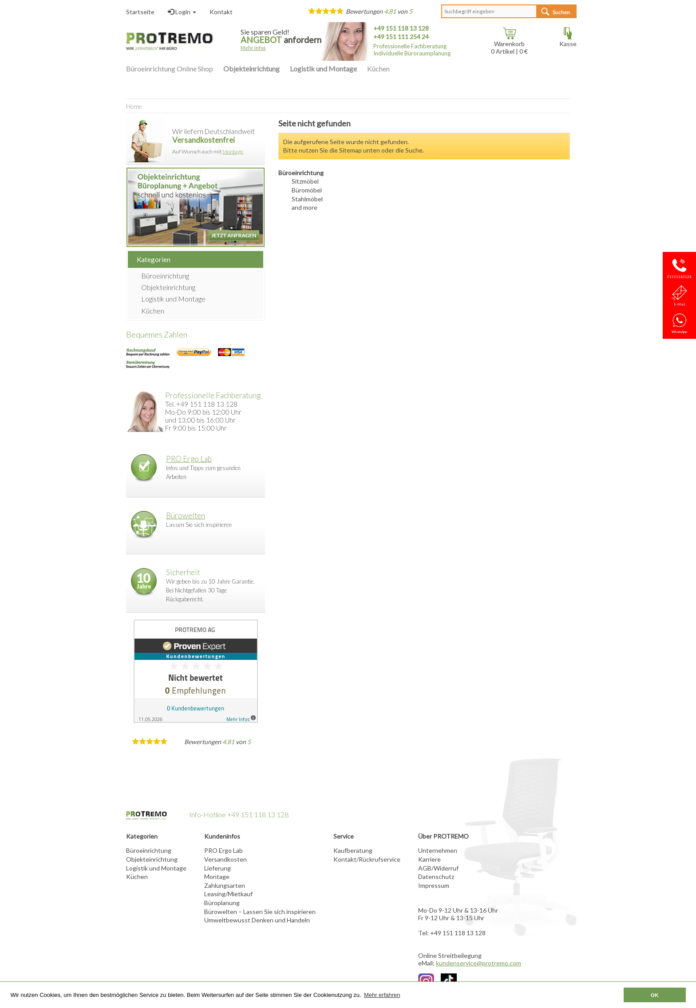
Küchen (378, 68)
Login (182, 12)
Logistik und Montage (323, 68)
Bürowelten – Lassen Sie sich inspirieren (260, 911)
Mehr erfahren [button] (382, 995)
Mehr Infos (253, 48)
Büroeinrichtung (165, 275)
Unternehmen (437, 850)
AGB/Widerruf (438, 868)
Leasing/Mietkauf (228, 894)
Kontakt (221, 12)
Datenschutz (436, 876)
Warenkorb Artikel (508, 44)
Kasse (568, 40)
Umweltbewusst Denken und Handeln (257, 920)
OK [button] (655, 995)
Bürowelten (185, 515)
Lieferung (217, 868)
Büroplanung (222, 902)
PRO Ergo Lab (189, 458)
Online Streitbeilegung (450, 955)
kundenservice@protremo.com (478, 963)
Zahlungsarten (224, 885)
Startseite (140, 12)
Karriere (429, 859)
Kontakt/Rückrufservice (366, 859)
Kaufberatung (352, 850)
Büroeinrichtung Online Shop (169, 68)
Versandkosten (225, 859)
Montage (232, 151)
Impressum (433, 885)
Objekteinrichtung (251, 68)
